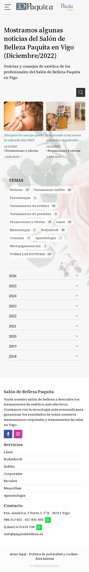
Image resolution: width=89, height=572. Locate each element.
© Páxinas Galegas (44, 566)
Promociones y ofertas (21, 151)
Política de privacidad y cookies (53, 554)
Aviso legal (18, 554)
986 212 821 (13, 519)
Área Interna (44, 559)
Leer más (12, 157)
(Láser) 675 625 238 (19, 527)
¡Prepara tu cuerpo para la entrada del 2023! (23, 137)
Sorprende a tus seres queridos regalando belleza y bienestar (63, 138)
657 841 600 (34, 519)
